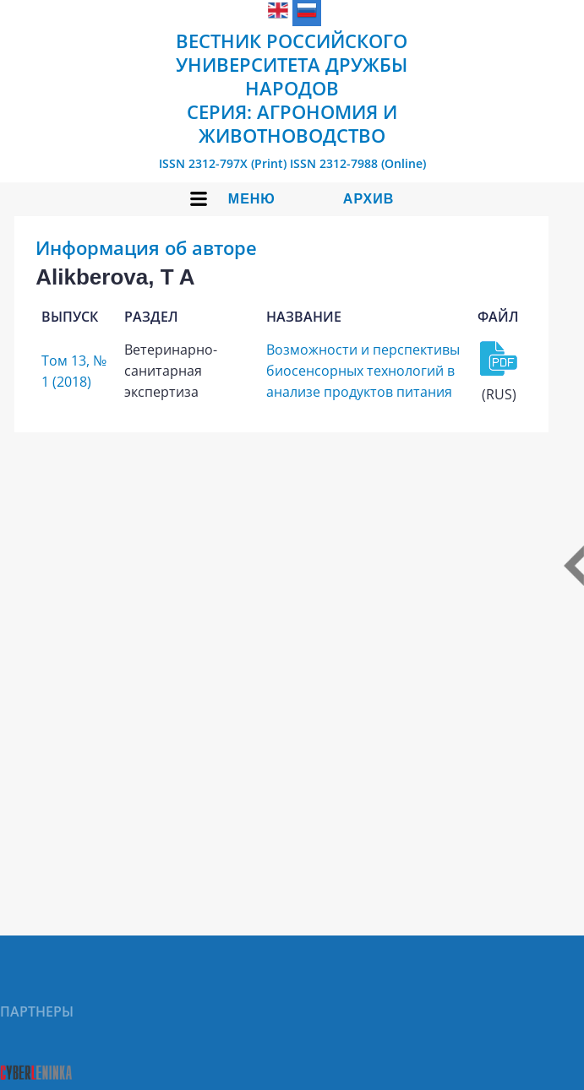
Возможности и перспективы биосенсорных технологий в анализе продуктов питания (363, 370)
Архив (368, 199)
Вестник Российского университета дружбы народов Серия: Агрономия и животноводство (291, 88)
